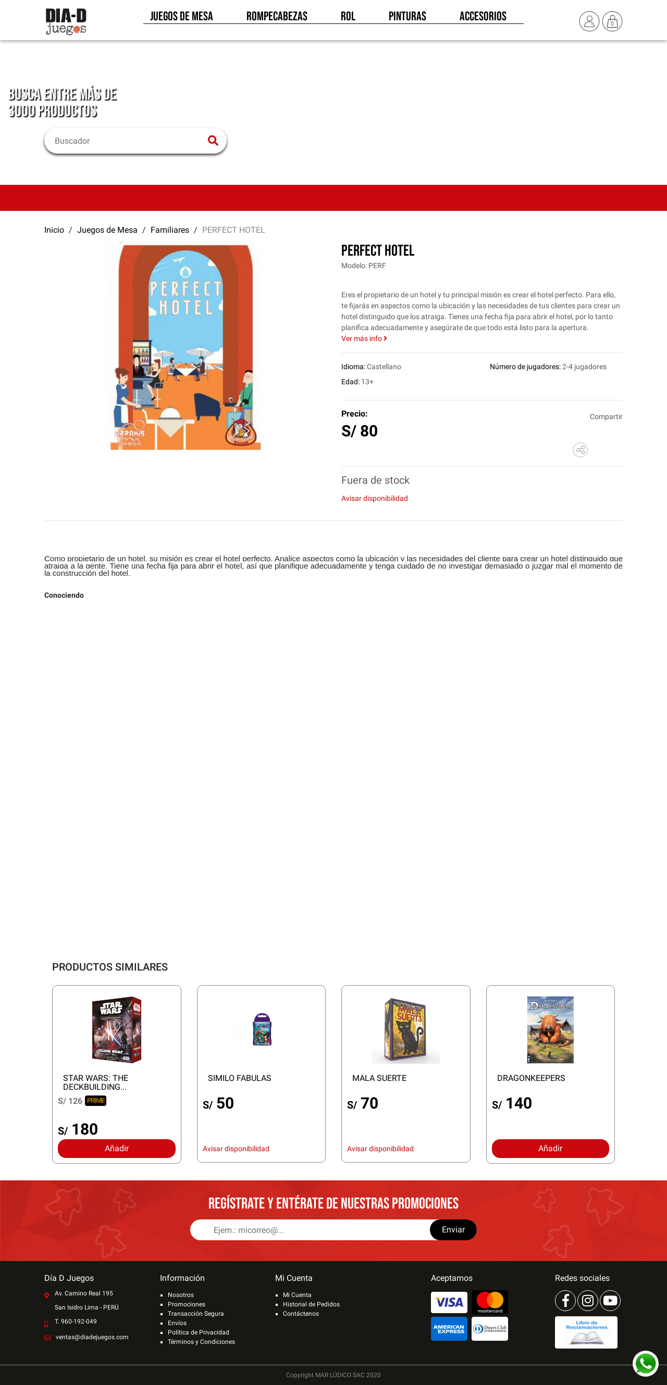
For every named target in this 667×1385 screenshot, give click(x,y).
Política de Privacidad (198, 1332)
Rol (348, 20)
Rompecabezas (276, 20)
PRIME (95, 1100)
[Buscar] (129, 140)
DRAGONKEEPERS (531, 1078)
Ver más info (364, 338)
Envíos (177, 1323)
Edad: (350, 381)
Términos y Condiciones (201, 1341)
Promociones (186, 1304)
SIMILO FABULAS (239, 1078)
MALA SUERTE (379, 1078)
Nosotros (181, 1295)
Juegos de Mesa (181, 20)
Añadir (117, 1148)
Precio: (354, 414)
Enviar (453, 1230)
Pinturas (407, 20)
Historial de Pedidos (311, 1304)
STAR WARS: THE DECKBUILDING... (95, 1082)
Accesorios (483, 20)
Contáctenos (301, 1313)
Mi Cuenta (297, 1295)
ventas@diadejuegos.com (92, 1337)
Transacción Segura (196, 1313)
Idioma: (353, 366)
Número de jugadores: (525, 366)
